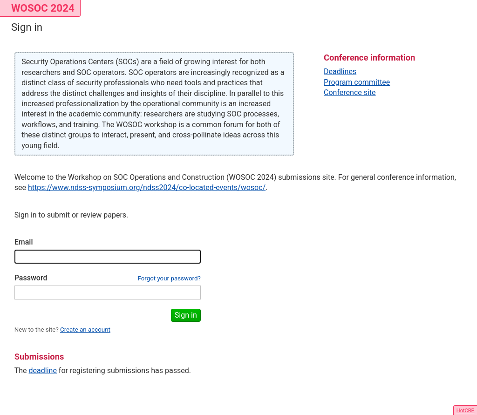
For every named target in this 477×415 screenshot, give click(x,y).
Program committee (357, 82)
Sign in (186, 315)
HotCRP (466, 411)
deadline (43, 370)
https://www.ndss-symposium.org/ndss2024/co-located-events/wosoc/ (147, 187)
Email (23, 242)
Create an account (85, 329)
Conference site (350, 92)
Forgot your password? (168, 278)
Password (31, 277)
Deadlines (340, 71)
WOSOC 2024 (43, 8)
